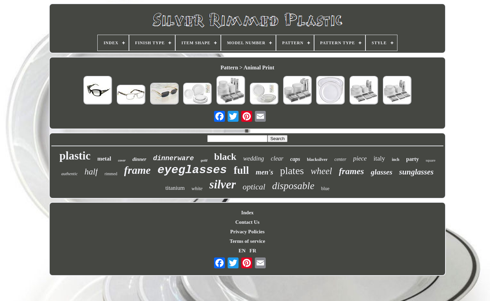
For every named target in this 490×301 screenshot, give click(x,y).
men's (264, 172)
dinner (139, 159)
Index (247, 212)
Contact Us (247, 222)
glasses (382, 172)
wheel (321, 171)
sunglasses (416, 172)
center (340, 159)
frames (351, 171)
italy (379, 158)
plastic (75, 156)
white (197, 188)
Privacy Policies (247, 231)
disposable (293, 185)
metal (104, 158)
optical (254, 186)
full (241, 170)
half (91, 171)
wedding (253, 158)
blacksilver (317, 159)
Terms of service (247, 241)
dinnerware (173, 158)
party (412, 159)
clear (277, 158)
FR (252, 250)
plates (292, 170)
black (225, 156)
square (431, 160)
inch (395, 159)
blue (325, 188)
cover (122, 160)
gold (204, 160)
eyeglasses (192, 170)
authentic (69, 173)
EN (242, 250)
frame (137, 170)
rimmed (110, 173)
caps (295, 159)
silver (222, 184)
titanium (175, 188)
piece (360, 158)
